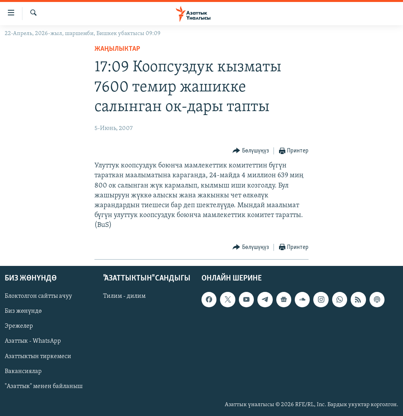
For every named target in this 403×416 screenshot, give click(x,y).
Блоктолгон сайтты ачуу (38, 296)
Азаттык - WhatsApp (33, 341)
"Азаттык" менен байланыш (44, 386)
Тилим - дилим (124, 296)
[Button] (251, 151)
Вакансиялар (23, 371)
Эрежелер (19, 326)
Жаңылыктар (117, 49)
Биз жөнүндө (23, 311)
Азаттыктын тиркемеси (38, 356)
